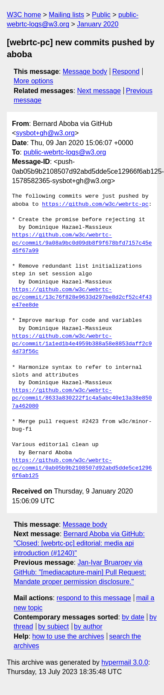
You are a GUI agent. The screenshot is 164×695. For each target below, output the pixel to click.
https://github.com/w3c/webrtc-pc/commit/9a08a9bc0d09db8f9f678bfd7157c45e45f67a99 (82, 242)
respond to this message (93, 598)
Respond (126, 71)
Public (101, 14)
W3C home (24, 14)
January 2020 (97, 24)
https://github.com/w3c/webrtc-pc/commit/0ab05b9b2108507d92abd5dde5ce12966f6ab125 (82, 468)
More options (33, 81)
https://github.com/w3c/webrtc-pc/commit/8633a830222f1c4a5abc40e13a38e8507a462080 (82, 398)
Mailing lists (66, 14)
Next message (99, 90)
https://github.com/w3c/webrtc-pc (95, 204)
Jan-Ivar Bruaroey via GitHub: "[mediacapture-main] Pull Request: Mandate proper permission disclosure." (80, 572)
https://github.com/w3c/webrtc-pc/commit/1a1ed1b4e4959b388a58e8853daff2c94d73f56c (82, 344)
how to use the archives (68, 636)
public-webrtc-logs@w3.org (64, 152)
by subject (53, 626)
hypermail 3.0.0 (124, 662)
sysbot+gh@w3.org (45, 133)
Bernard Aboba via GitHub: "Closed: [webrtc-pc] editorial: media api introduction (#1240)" (79, 543)
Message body (85, 71)
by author (88, 626)
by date (133, 617)
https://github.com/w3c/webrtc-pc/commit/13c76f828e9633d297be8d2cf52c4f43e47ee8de (82, 297)
